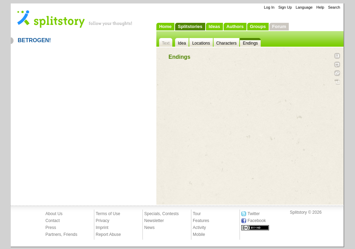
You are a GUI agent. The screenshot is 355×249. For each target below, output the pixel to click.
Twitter (254, 213)
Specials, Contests (161, 213)
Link (337, 73)
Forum (279, 26)
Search (334, 7)
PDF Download (337, 82)
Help (320, 7)
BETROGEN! (34, 40)
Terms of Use (108, 213)
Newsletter (154, 220)
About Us (53, 213)
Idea (182, 43)
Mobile (199, 234)
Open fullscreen (337, 56)
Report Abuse (108, 234)
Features (201, 220)
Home (165, 26)
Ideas (214, 26)
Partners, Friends (61, 234)
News (149, 227)
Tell (337, 64)
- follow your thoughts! (75, 18)
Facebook (257, 220)
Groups (258, 26)
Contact (52, 220)
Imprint (102, 227)
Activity (199, 227)
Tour (197, 213)
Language (304, 7)
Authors (235, 26)
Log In (269, 7)
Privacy (102, 220)
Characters (226, 43)
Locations (201, 43)
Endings (250, 43)
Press (50, 227)
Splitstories (190, 26)
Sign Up (285, 7)
